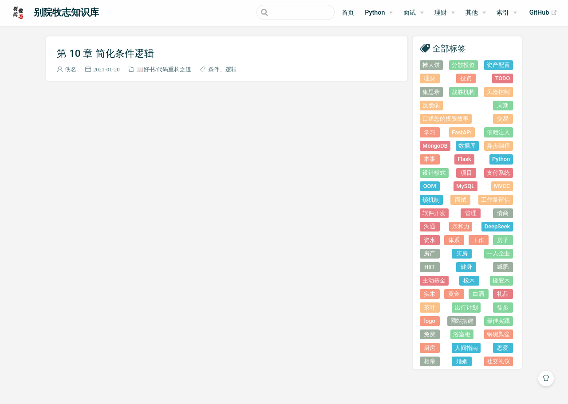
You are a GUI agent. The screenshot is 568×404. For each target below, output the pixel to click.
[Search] (290, 12)
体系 (454, 240)
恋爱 (503, 348)
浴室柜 (461, 334)
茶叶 (429, 307)
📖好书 (145, 69)
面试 (460, 199)
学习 (429, 132)
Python (375, 12)
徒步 (503, 307)
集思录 (431, 92)
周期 (503, 105)
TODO (502, 78)
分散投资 (463, 65)
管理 (471, 213)
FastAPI (462, 132)
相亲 (429, 361)
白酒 (478, 293)
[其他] (475, 13)
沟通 (429, 226)
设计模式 (434, 172)
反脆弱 (431, 105)
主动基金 (434, 280)
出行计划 (466, 307)
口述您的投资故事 (445, 118)
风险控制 (498, 92)
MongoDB (435, 145)
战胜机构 (463, 92)
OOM (429, 186)
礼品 (503, 293)
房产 (429, 253)
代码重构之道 (174, 69)
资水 (429, 240)
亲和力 (460, 226)
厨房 (429, 348)
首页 (348, 12)
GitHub (543, 13)
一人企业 (498, 253)
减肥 (503, 266)
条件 (214, 69)
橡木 (469, 280)
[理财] (444, 13)
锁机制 (431, 199)
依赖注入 (498, 132)
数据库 (467, 145)
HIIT (429, 266)
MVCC (502, 186)
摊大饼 (431, 65)
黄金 (454, 293)
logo (429, 321)
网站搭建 (461, 321)
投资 (466, 78)
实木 (429, 293)
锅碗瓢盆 (498, 334)
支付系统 (498, 172)
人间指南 (466, 348)
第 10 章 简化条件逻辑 (105, 53)
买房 (462, 253)
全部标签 (449, 48)
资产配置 (498, 65)
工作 (478, 240)
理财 (440, 12)
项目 (466, 172)
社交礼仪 (498, 361)
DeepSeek (497, 226)
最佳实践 (498, 321)
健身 (466, 266)
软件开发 (434, 213)
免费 (429, 334)
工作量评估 (495, 199)
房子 (503, 240)
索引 (503, 12)
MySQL (465, 186)
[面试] (413, 13)
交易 (503, 118)
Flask (464, 159)
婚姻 (462, 361)
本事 (429, 159)
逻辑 (231, 69)
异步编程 (498, 145)
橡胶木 (501, 280)
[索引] (507, 13)
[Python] (379, 13)
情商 (503, 213)
